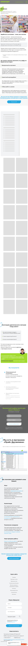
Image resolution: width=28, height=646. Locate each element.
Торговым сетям (14, 579)
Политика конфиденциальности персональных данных (14, 639)
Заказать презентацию (14, 558)
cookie (11, 640)
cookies (16, 642)
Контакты (14, 594)
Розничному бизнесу (13, 583)
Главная (14, 577)
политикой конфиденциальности (12, 622)
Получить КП (14, 101)
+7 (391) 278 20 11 (7, 637)
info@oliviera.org (17, 637)
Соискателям (14, 592)
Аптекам (14, 588)
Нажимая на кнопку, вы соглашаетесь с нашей (14, 428)
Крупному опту (14, 581)
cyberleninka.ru (6, 57)
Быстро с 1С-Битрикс (21, 644)
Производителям (14, 590)
